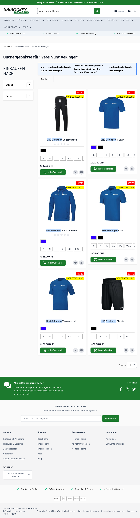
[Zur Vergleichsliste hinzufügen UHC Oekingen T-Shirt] (132, 168)
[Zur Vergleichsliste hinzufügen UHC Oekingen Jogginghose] (81, 172)
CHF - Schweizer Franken (19, 475)
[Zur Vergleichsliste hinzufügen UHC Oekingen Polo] (132, 259)
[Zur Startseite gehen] (16, 11)
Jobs (39, 453)
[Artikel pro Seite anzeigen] (132, 365)
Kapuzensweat (62, 230)
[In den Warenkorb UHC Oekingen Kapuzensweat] (53, 263)
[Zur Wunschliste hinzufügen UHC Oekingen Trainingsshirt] (75, 350)
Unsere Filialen (44, 448)
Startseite (7, 46)
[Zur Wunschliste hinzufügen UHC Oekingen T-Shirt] (126, 168)
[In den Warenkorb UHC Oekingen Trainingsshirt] (53, 350)
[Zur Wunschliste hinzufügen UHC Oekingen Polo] (126, 259)
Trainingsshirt (62, 321)
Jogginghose (62, 139)
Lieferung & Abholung (13, 438)
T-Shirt (112, 139)
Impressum (132, 511)
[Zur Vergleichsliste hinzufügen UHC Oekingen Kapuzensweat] (81, 262)
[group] (62, 144)
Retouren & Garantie (13, 443)
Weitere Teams (79, 448)
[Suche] (97, 11)
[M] (50, 158)
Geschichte (42, 438)
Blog (39, 458)
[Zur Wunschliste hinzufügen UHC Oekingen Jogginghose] (75, 172)
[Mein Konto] (129, 11)
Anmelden (111, 438)
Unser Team (43, 443)
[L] (56, 158)
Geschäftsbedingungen (89, 511)
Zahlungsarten (10, 448)
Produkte (45, 79)
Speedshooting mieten (14, 458)
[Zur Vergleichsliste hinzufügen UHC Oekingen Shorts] (132, 350)
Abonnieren (110, 418)
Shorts (112, 321)
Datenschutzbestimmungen (113, 511)
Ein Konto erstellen (115, 443)
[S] (43, 158)
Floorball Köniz (79, 438)
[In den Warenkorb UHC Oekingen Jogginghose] (53, 172)
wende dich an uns (45, 390)
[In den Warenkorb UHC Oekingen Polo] (103, 259)
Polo (112, 230)
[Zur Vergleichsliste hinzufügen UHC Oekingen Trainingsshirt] (81, 350)
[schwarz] (43, 150)
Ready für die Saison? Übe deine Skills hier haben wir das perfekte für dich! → (70, 2)
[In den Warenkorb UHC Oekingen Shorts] (103, 350)
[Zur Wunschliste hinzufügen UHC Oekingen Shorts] (126, 350)
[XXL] (70, 158)
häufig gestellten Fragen (37, 387)
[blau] (94, 147)
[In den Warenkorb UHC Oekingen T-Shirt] (103, 169)
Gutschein (8, 453)
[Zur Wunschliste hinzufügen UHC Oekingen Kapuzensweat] (75, 262)
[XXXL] (78, 158)
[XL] (63, 158)
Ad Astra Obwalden (81, 443)
